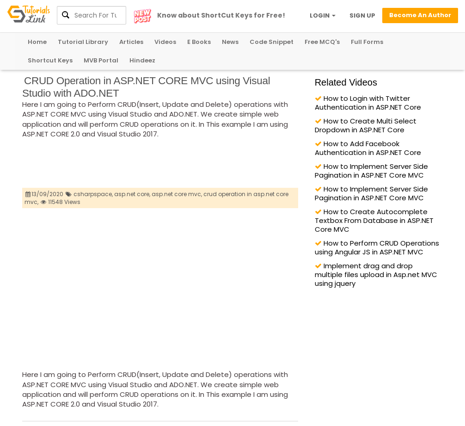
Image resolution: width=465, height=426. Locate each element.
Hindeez (142, 60)
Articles (131, 41)
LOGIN (323, 15)
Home (37, 41)
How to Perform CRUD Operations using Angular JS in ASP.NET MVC (377, 247)
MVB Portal (101, 60)
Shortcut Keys (50, 60)
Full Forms (367, 41)
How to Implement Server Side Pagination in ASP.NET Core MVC (371, 170)
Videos (165, 41)
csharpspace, (93, 194)
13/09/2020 (44, 194)
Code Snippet (272, 41)
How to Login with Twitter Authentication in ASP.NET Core (368, 102)
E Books (199, 41)
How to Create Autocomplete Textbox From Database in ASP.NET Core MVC (374, 220)
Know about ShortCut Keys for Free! (221, 15)
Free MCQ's (322, 41)
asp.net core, (132, 194)
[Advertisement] (190, 164)
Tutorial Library (83, 41)
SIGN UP (362, 15)
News (230, 41)
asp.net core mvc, (177, 194)
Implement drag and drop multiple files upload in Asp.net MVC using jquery (376, 274)
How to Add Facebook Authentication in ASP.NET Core (368, 148)
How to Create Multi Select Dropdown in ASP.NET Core (365, 125)
